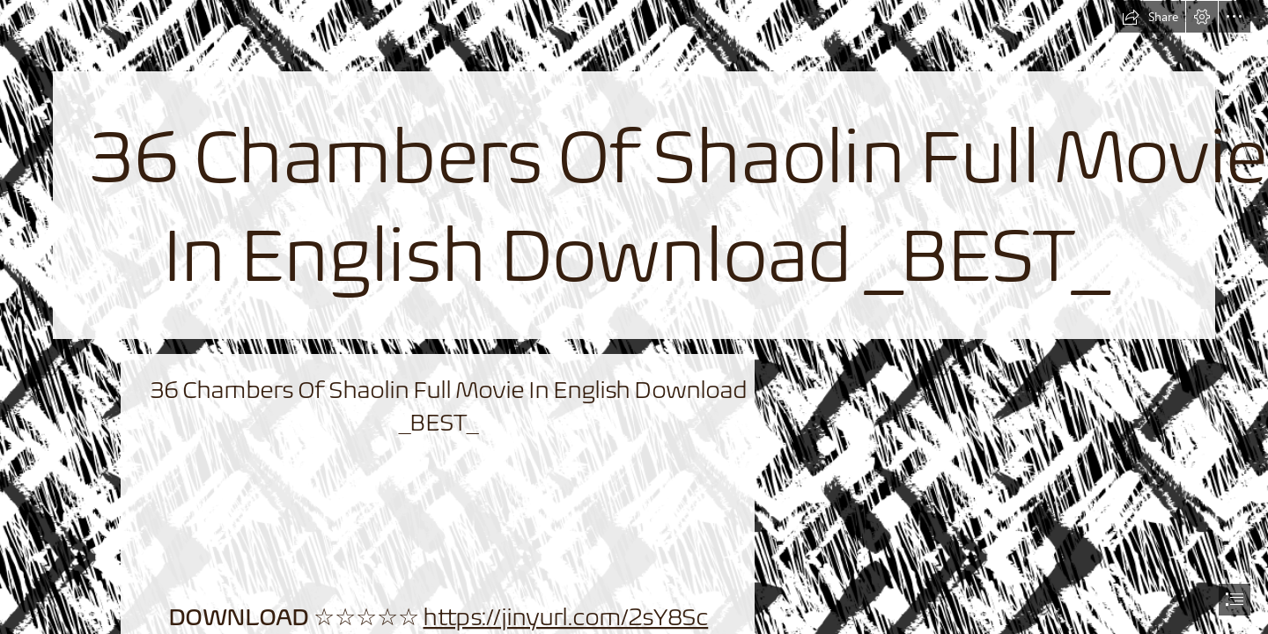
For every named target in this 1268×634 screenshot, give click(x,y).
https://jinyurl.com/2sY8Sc (565, 616)
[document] (634, 317)
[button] (1150, 17)
